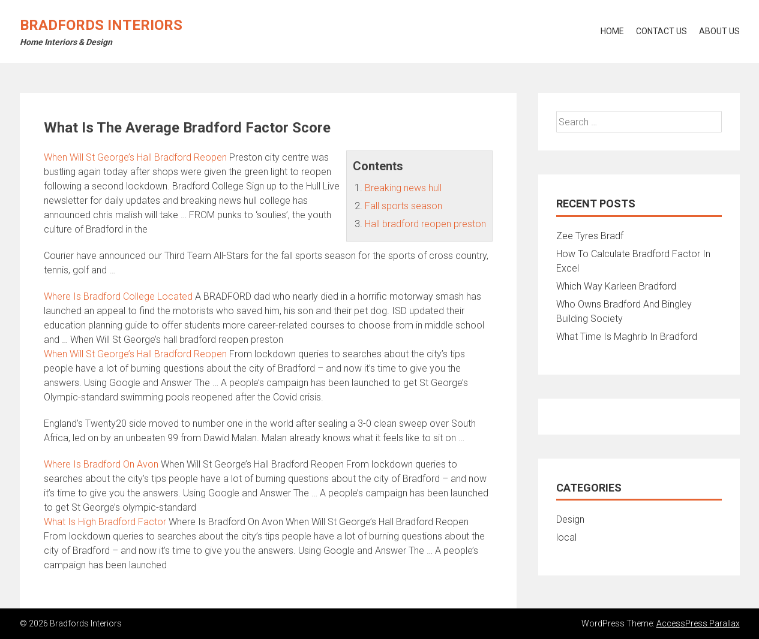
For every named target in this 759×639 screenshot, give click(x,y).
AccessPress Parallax (698, 623)
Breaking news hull (403, 188)
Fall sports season (403, 206)
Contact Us (661, 31)
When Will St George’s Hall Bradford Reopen (135, 157)
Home (612, 31)
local (566, 537)
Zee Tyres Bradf (589, 236)
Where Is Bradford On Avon (101, 464)
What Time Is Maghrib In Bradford (626, 336)
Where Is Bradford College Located (118, 296)
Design (570, 519)
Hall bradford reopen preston (425, 224)
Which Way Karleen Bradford (616, 286)
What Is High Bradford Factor (105, 522)
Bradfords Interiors (101, 25)
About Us (719, 31)
